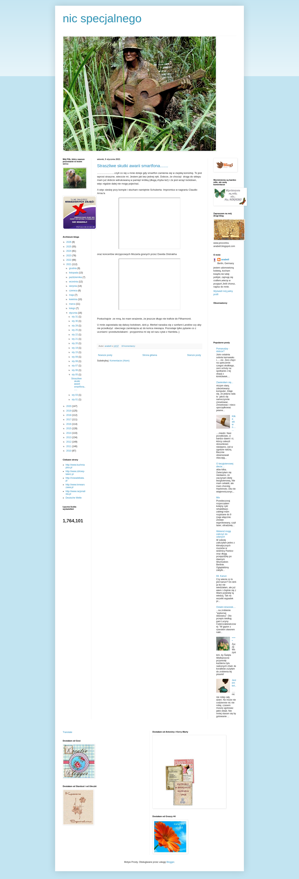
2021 (69, 264)
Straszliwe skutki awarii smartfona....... (132, 165)
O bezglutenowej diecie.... (224, 465)
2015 (69, 428)
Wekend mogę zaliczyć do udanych (223, 534)
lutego (72, 308)
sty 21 (75, 339)
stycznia (73, 313)
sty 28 (75, 325)
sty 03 (75, 395)
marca (72, 304)
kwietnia (73, 299)
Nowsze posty (105, 355)
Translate (67, 732)
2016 (69, 424)
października (76, 277)
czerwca (73, 290)
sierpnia (73, 286)
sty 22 (75, 334)
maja (72, 295)
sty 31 (75, 316)
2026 (69, 242)
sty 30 (75, 321)
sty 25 (75, 330)
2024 (69, 251)
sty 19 (75, 348)
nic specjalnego (102, 18)
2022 (69, 260)
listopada (74, 272)
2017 (69, 419)
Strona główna (149, 355)
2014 (69, 433)
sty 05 (75, 374)
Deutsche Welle (74, 497)
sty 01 (75, 399)
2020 (69, 406)
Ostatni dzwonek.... (226, 607)
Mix (218, 497)
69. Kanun (221, 576)
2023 (69, 255)
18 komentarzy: (128, 346)
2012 (69, 441)
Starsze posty (194, 355)
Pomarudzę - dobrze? (222, 350)
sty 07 (75, 365)
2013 (69, 437)
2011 (69, 446)
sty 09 (75, 357)
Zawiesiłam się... (224, 382)
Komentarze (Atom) (119, 360)
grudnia (73, 268)
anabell (225, 259)
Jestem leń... (234, 684)
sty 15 (75, 352)
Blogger (170, 862)
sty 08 (75, 361)
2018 (69, 415)
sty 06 (75, 370)
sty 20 (75, 343)
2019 (69, 410)
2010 (69, 450)
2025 (69, 246)
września (74, 281)
